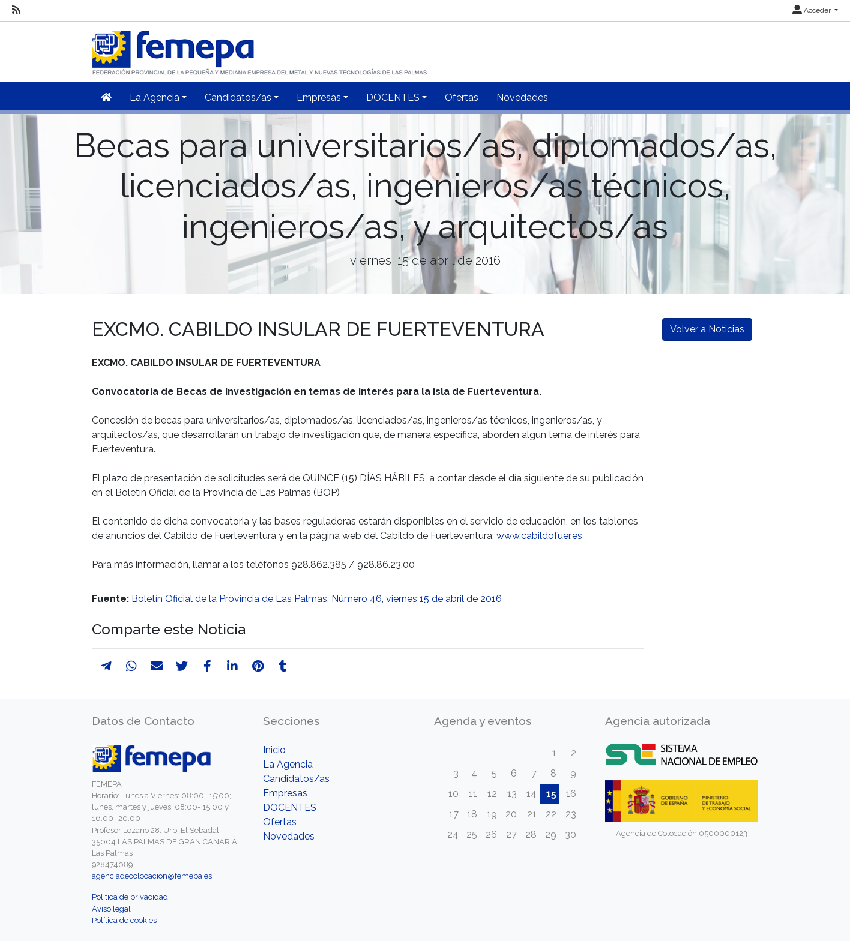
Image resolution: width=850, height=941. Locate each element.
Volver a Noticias (707, 329)
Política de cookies (124, 920)
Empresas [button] (319, 97)
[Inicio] (260, 47)
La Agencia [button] (154, 97)
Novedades (522, 97)
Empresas (285, 793)
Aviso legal (111, 908)
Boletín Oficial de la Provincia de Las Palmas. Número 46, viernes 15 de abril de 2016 (316, 598)
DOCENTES (289, 807)
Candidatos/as (296, 778)
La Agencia (288, 764)
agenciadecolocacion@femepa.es (152, 875)
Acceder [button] (812, 10)
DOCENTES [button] (393, 97)
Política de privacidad (130, 896)
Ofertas (461, 97)
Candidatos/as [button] (238, 97)
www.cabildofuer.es (539, 535)
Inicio (274, 750)
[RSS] (16, 10)
